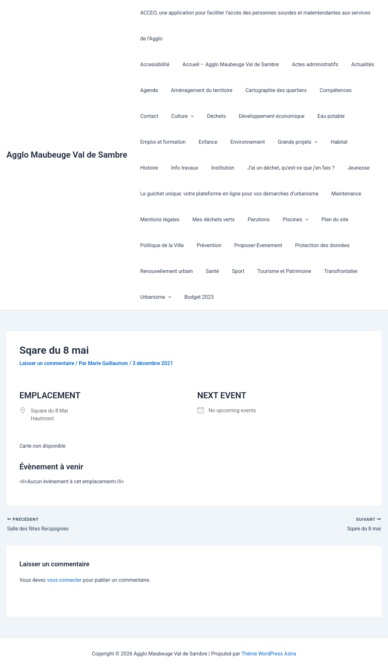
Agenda (147, 90)
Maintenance (342, 194)
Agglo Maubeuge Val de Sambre (66, 155)
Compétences (327, 90)
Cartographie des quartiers (269, 90)
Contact (362, 90)
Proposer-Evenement (252, 245)
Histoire (299, 142)
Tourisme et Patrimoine (275, 271)
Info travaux (332, 142)
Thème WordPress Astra (269, 654)
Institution (150, 168)
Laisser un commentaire (47, 363)
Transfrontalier (329, 271)
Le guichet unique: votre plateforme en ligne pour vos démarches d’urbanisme (228, 194)
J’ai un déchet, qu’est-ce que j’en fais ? (216, 168)
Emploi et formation (337, 116)
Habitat (271, 142)
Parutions (252, 219)
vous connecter (64, 580)
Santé (208, 271)
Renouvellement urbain (165, 271)
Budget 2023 (195, 297)
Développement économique (234, 116)
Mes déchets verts (209, 219)
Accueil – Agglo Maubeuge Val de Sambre (227, 64)
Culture (150, 116)
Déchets (181, 116)
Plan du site (323, 219)
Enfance (148, 142)
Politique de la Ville (161, 245)
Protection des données (313, 245)
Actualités (353, 64)
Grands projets (233, 142)
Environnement (185, 142)
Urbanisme (154, 297)
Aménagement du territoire (198, 90)
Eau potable (291, 116)
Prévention (205, 245)
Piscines (287, 220)
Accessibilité (153, 64)
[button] (158, 116)
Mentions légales (158, 219)
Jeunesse (281, 168)
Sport (232, 271)
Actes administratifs (308, 64)
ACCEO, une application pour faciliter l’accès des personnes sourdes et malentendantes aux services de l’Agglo (257, 26)
